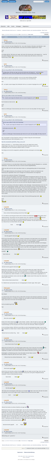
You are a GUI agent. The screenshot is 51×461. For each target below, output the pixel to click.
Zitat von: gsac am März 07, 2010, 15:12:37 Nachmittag (12, 95)
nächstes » (47, 32)
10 (11, 34)
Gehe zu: (23, 448)
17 (20, 34)
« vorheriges (42, 32)
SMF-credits (20, 456)
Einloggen (4, 1)
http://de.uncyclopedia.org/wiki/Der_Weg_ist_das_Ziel (13, 141)
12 (14, 34)
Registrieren (12, 1)
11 (13, 34)
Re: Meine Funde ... (8, 41)
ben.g (5, 40)
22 (27, 34)
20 (24, 34)
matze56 (6, 207)
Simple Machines (31, 456)
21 (25, 34)
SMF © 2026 (25, 456)
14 (16, 34)
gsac (5, 64)
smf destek (27, 457)
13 (15, 34)
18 (22, 34)
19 (23, 34)
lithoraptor (7, 288)
